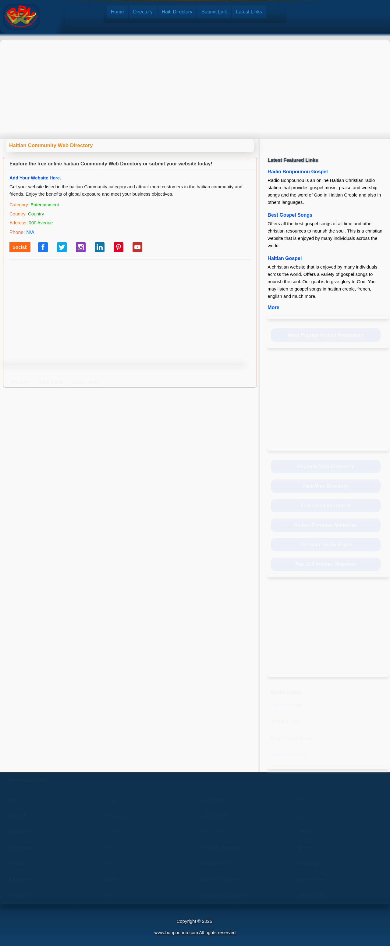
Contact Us (20, 831)
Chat (303, 800)
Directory (143, 11)
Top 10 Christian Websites (325, 564)
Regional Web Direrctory (325, 466)
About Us (18, 815)
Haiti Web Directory (325, 486)
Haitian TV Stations (222, 879)
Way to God (214, 815)
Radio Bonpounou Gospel (298, 171)
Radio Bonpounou (220, 847)
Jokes (304, 831)
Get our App (311, 879)
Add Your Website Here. (35, 177)
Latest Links (249, 11)
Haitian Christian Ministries (325, 525)
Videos (112, 831)
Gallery (112, 879)
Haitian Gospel (285, 258)
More (273, 307)
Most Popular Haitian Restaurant (325, 335)
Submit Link (214, 11)
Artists (111, 863)
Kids (109, 895)
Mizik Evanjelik (287, 705)
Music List (115, 815)
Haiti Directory (177, 11)
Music (111, 800)
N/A (30, 232)
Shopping (308, 863)
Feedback (18, 895)
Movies (112, 847)
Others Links (311, 895)
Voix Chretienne (288, 754)
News (304, 847)
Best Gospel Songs (290, 215)
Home (117, 11)
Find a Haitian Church (325, 505)
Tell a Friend (21, 879)
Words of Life (215, 831)
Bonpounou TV (217, 863)
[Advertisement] (195, 84)
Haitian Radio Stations (225, 895)
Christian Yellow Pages (325, 544)
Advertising (20, 847)
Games (306, 815)
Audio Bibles (214, 800)
